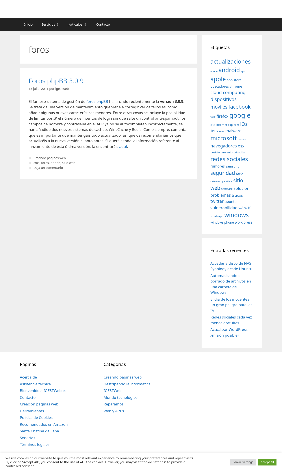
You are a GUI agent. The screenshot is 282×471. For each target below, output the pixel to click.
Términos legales (35, 444)
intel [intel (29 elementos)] (212, 124)
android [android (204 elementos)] (229, 70)
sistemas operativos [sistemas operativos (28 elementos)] (221, 181)
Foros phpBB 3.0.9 (56, 80)
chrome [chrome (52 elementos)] (236, 86)
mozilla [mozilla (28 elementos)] (242, 139)
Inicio (28, 24)
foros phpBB (97, 101)
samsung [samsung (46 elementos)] (232, 166)
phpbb (55, 163)
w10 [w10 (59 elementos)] (247, 207)
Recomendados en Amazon (44, 424)
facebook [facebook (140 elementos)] (239, 106)
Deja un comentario (48, 168)
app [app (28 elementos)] (243, 71)
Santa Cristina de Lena (39, 430)
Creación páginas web (39, 404)
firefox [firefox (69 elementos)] (222, 116)
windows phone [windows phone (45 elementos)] (222, 222)
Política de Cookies (36, 417)
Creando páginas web (49, 158)
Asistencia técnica (35, 383)
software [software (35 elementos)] (226, 189)
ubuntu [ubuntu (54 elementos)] (230, 201)
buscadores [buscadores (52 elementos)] (219, 86)
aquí (123, 146)
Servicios (52, 24)
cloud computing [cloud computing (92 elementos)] (227, 92)
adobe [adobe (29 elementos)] (214, 71)
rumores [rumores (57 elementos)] (217, 166)
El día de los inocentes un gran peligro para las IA (231, 305)
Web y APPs (114, 410)
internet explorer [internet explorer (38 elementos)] (227, 125)
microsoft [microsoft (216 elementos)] (223, 138)
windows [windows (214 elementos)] (236, 215)
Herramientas (32, 410)
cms (36, 163)
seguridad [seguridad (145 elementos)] (222, 172)
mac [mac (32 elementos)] (221, 131)
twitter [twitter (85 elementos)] (217, 201)
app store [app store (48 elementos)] (234, 80)
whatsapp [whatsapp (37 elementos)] (216, 216)
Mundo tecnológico (120, 397)
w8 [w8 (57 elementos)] (241, 207)
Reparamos (114, 404)
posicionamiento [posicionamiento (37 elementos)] (221, 152)
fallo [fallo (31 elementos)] (212, 116)
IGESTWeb (113, 390)
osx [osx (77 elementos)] (241, 146)
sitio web (68, 163)
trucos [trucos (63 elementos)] (237, 195)
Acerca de (28, 377)
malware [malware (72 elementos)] (233, 130)
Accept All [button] (267, 462)
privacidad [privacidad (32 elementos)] (240, 152)
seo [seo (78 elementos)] (239, 173)
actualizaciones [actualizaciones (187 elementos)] (230, 61)
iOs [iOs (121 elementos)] (244, 124)
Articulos (80, 24)
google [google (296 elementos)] (239, 115)
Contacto (103, 24)
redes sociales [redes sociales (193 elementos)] (229, 159)
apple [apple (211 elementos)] (218, 79)
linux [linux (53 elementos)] (214, 130)
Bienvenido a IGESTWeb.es (43, 390)
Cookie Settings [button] (242, 462)
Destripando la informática (127, 383)
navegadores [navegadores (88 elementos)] (223, 146)
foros (45, 163)
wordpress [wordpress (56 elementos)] (243, 222)
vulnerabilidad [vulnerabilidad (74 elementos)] (223, 207)
